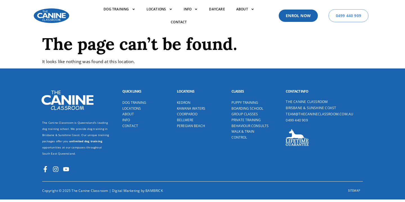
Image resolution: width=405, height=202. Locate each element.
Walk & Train (242, 124)
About (245, 9)
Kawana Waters (191, 101)
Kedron (183, 95)
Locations (159, 9)
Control (239, 130)
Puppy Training (244, 95)
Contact (179, 22)
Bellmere (185, 113)
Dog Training (134, 95)
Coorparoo (187, 107)
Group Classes (244, 107)
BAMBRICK (154, 183)
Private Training (246, 113)
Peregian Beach (191, 118)
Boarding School (247, 101)
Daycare (217, 9)
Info (191, 9)
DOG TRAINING (119, 9)
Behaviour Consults (250, 118)
